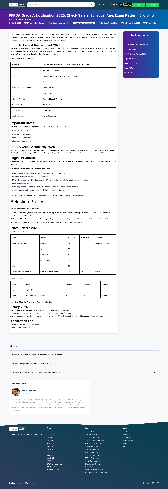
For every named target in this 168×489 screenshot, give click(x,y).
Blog (98, 4)
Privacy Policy (127, 441)
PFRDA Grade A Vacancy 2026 (135, 54)
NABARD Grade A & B (54, 464)
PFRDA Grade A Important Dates (58, 23)
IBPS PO (50, 446)
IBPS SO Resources (92, 458)
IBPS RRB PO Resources (93, 443)
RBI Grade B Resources (93, 446)
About (124, 432)
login (138, 5)
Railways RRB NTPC (54, 470)
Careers (125, 435)
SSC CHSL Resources (92, 461)
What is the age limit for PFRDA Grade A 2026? (83, 364)
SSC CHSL (50, 458)
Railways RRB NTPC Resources (96, 473)
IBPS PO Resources (92, 455)
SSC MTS (50, 461)
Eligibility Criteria (130, 59)
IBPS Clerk (50, 443)
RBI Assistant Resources (93, 464)
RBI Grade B (51, 467)
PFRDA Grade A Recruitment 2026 (136, 45)
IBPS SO (50, 452)
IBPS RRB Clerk (52, 432)
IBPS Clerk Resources (92, 432)
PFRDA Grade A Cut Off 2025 (11, 23)
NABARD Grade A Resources (95, 470)
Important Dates (130, 49)
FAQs (124, 446)
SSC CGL (50, 455)
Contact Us (126, 438)
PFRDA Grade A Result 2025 (108, 23)
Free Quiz (105, 4)
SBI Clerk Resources (92, 435)
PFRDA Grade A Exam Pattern (34, 23)
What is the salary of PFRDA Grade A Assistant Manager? (83, 372)
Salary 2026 (128, 68)
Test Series (113, 4)
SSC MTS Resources (92, 467)
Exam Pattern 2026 (131, 63)
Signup (152, 5)
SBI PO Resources (91, 452)
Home (10, 19)
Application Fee (129, 73)
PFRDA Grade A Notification (23, 19)
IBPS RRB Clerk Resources (94, 441)
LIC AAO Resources (92, 449)
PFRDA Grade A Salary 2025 (130, 23)
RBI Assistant (51, 449)
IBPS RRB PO (51, 435)
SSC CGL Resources (92, 438)
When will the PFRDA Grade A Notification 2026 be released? (83, 355)
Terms (124, 443)
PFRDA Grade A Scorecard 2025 (154, 23)
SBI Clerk (50, 441)
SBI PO (49, 438)
